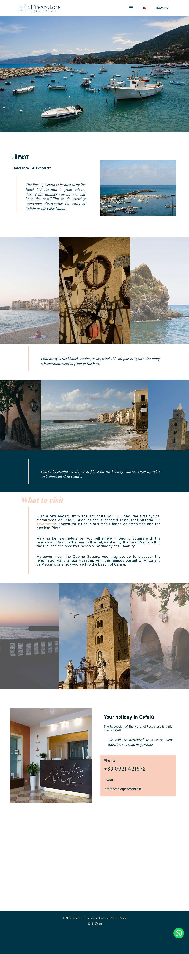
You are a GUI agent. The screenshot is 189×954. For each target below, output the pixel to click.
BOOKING (162, 8)
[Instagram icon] (96, 924)
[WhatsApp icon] (89, 924)
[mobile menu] (131, 8)
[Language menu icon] (146, 8)
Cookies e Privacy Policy (112, 918)
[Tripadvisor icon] (100, 924)
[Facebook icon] (92, 924)
